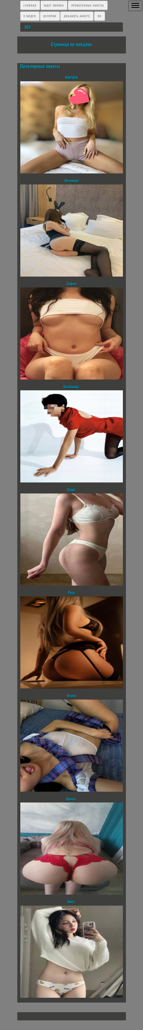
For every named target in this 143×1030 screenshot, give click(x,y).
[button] (135, 5)
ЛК (99, 16)
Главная (30, 5)
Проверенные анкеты (87, 5)
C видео (30, 16)
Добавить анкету (77, 16)
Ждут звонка (54, 5)
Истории (49, 16)
